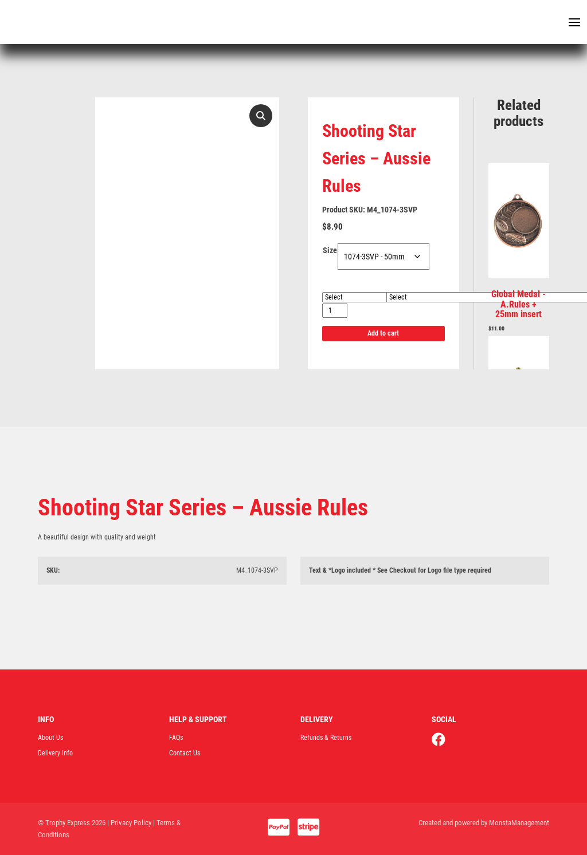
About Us (50, 738)
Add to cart (383, 333)
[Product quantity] (334, 311)
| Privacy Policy (129, 822)
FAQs (176, 738)
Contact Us (184, 753)
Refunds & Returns (325, 738)
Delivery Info (55, 753)
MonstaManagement (519, 822)
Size (330, 250)
